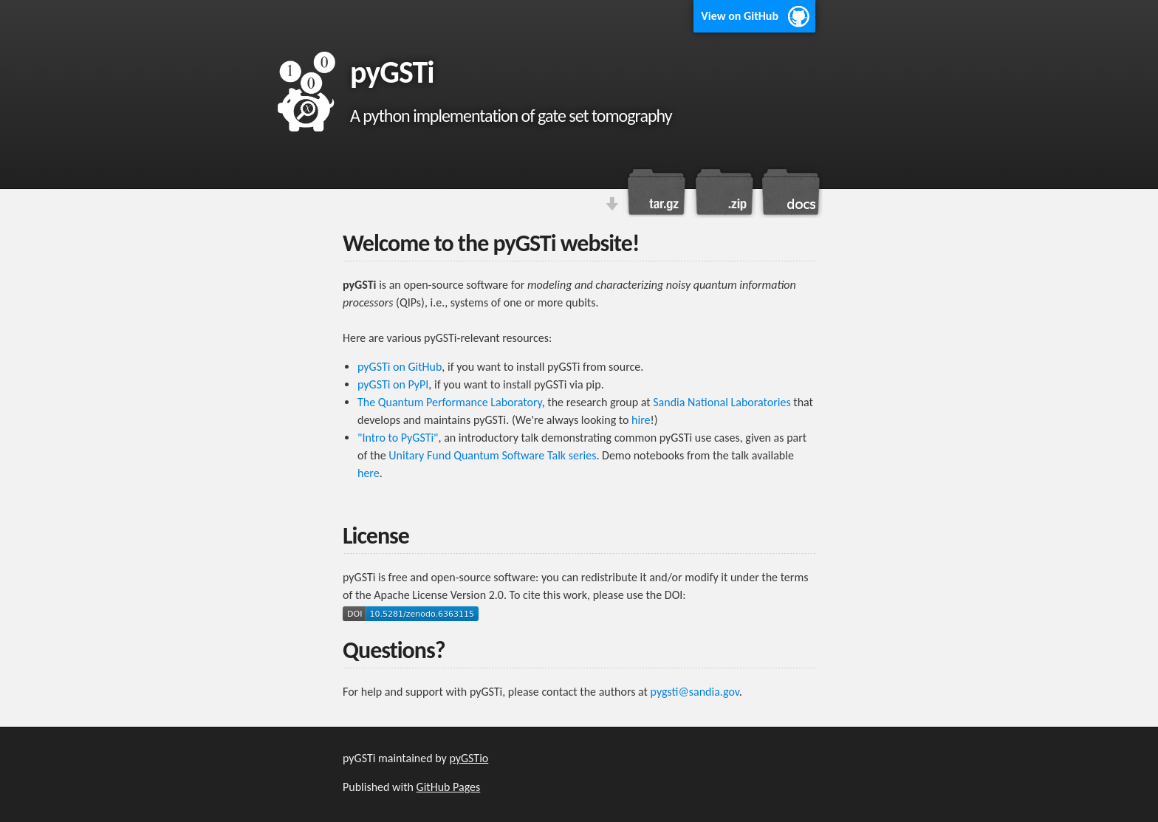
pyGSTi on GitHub (399, 367)
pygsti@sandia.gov (695, 692)
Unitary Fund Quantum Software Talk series (492, 455)
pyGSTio (468, 758)
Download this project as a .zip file (723, 192)
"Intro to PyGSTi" (398, 438)
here (368, 473)
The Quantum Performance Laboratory (449, 402)
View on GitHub (739, 16)
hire (640, 420)
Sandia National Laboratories (721, 402)
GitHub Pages (449, 787)
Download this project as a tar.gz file (656, 192)
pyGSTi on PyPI (392, 384)
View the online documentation (789, 192)
